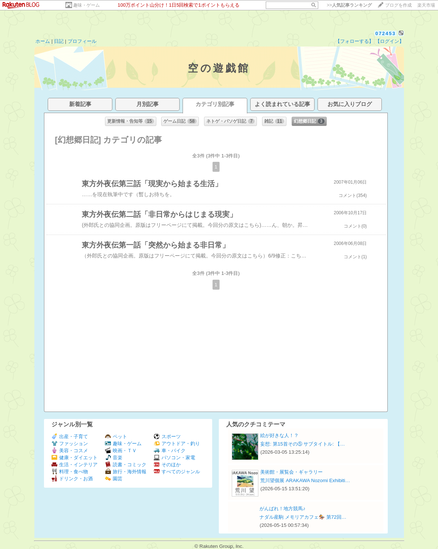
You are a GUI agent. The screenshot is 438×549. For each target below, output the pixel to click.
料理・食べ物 (69, 471)
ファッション (69, 443)
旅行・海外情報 (125, 471)
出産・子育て (69, 436)
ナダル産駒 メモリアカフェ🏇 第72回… (302, 517)
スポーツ (167, 436)
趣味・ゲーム (86, 5)
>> (349, 5)
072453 (385, 33)
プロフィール (82, 41)
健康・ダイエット (74, 457)
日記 (59, 41)
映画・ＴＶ (121, 450)
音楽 (113, 457)
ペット (116, 436)
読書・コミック (125, 464)
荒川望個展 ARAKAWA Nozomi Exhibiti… (305, 480)
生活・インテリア (74, 464)
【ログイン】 (389, 41)
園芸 (113, 478)
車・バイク (170, 450)
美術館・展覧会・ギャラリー (291, 472)
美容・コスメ (69, 450)
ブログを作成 (398, 5)
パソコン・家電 (174, 457)
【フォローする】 (354, 41)
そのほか (167, 464)
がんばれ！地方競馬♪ (282, 508)
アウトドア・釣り (177, 443)
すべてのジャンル (177, 471)
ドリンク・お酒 (72, 478)
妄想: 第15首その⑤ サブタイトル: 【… (302, 444)
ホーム (42, 41)
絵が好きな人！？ (279, 435)
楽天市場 (426, 5)
